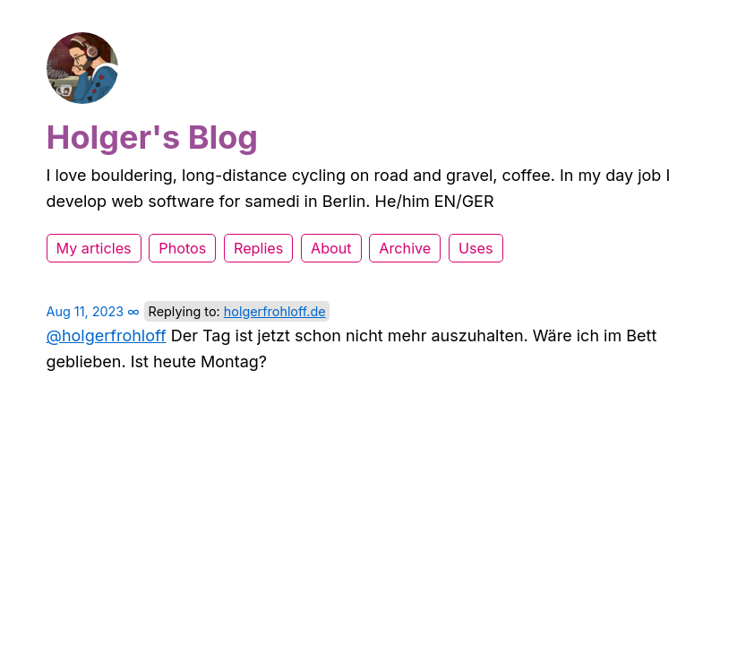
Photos (182, 248)
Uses (475, 248)
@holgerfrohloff (107, 335)
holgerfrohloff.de (275, 311)
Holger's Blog (153, 137)
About (331, 248)
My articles (94, 248)
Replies (258, 248)
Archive (405, 248)
